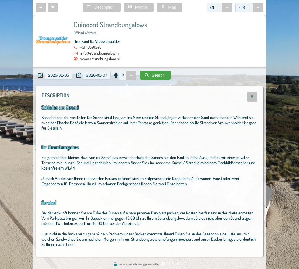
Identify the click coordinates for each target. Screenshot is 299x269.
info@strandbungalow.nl (99, 52)
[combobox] (219, 7)
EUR (241, 7)
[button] (41, 7)
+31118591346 (91, 47)
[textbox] (58, 75)
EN (212, 7)
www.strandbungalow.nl (100, 58)
